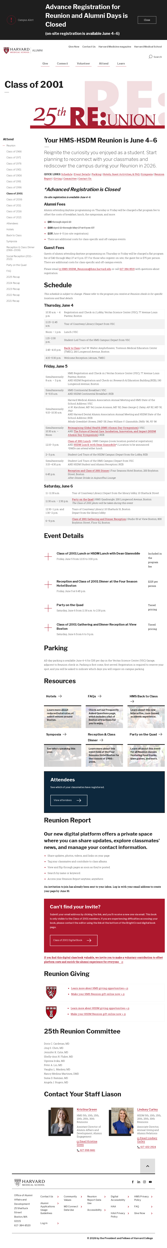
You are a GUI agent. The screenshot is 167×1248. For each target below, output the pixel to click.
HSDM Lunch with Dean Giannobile (95, 444)
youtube (150, 1187)
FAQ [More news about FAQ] (8, 271)
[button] (146, 20)
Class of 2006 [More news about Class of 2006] (14, 199)
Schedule (66, 174)
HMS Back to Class (145, 701)
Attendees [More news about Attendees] (12, 223)
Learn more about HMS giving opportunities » (98, 993)
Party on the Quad (82, 499)
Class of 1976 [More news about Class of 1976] (13, 163)
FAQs (92, 701)
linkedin (138, 1187)
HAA (113, 1211)
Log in (43, 1228)
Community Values (70, 1203)
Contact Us (89, 46)
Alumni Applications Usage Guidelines (47, 1213)
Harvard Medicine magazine (115, 46)
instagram (144, 1187)
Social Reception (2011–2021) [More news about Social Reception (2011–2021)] (19, 258)
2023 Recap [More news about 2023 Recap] (13, 289)
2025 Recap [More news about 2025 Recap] (13, 277)
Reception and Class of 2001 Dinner (88, 470)
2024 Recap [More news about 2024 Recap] (13, 283)
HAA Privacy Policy (118, 1220)
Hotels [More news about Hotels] (10, 229)
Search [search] (155, 57)
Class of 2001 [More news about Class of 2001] (14, 193)
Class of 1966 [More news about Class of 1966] (14, 151)
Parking (96, 174)
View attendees (63, 805)
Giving (58, 178)
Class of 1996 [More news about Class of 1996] (14, 187)
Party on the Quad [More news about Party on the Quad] (16, 265)
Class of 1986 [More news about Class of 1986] (14, 175)
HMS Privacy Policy (141, 1203)
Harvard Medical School (148, 46)
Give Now (73, 46)
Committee (70, 178)
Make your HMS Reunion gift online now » (96, 999)
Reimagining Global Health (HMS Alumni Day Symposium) (103, 427)
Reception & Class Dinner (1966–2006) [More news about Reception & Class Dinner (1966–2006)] (20, 249)
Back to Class (72, 348)
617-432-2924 (148, 1151)
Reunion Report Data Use (94, 1205)
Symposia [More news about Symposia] (11, 241)
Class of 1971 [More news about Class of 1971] (13, 157)
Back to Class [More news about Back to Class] (14, 235)
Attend (103, 63)
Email (87, 1148)
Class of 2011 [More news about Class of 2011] (13, 205)
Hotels (51, 701)
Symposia (147, 174)
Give (45, 63)
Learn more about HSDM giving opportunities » (99, 1013)
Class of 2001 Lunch (79, 441)
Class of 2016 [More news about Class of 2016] (14, 211)
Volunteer (83, 63)
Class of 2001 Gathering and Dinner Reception (99, 519)
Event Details (82, 174)
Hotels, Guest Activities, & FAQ (121, 174)
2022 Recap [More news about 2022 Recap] (13, 295)
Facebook (132, 1187)
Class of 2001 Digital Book (67, 945)
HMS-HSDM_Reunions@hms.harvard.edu (86, 268)
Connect (62, 63)
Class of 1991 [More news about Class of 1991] (13, 181)
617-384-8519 (127, 268)
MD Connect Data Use (71, 1213)
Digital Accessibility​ (118, 1203)
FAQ (136, 1211)
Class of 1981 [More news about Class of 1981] (13, 169)
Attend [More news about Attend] (8, 139)
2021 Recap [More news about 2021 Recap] (12, 301)
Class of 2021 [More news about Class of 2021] (13, 217)
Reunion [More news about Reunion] (10, 145)
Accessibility (94, 1214)
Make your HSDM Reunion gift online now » (97, 1018)
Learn (121, 63)
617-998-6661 (87, 1155)
